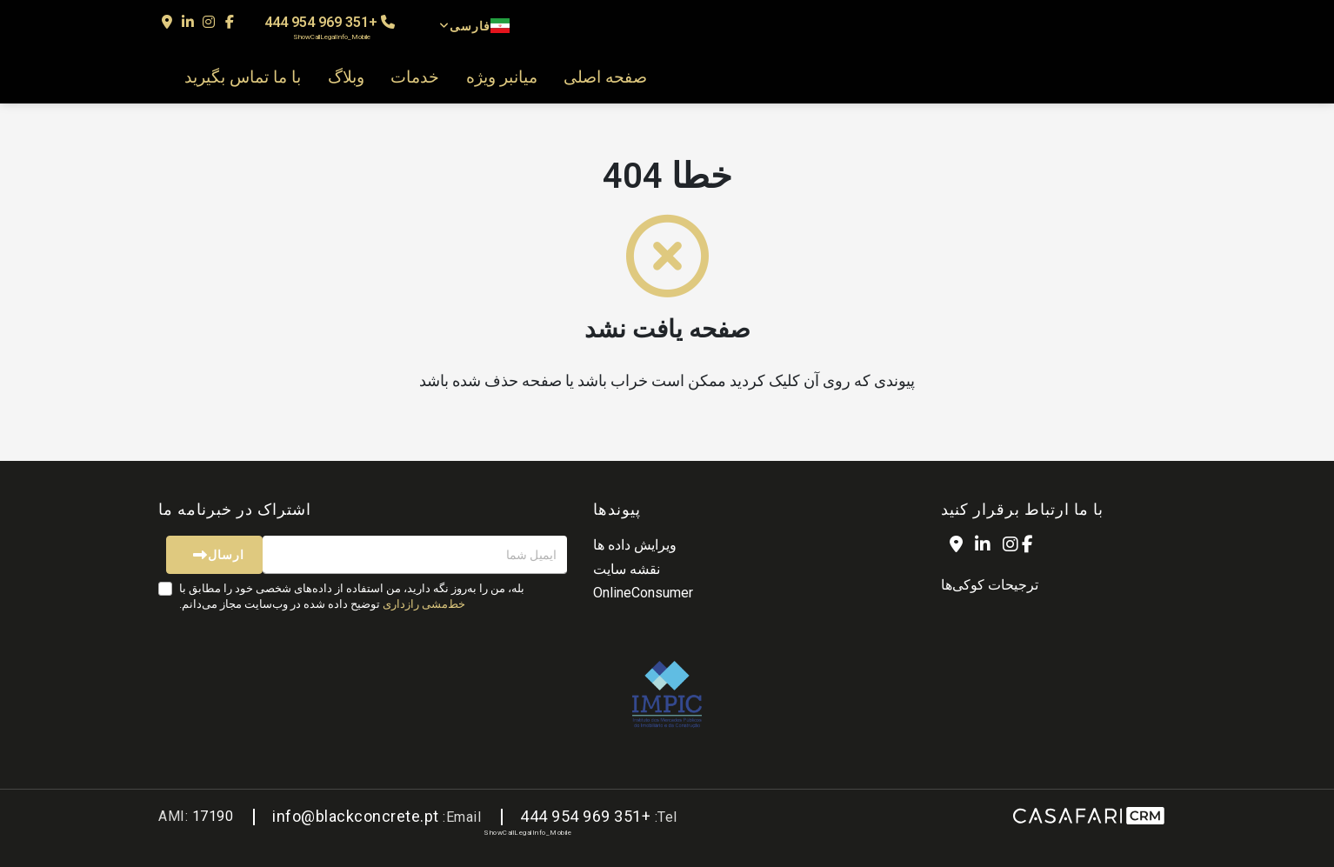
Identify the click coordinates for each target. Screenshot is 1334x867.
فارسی (474, 25)
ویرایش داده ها (635, 545)
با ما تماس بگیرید (242, 77)
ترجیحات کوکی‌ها (989, 585)
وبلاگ (346, 77)
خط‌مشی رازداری (424, 603)
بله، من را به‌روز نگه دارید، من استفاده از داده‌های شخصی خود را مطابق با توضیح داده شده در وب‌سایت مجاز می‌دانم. (351, 596)
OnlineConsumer (643, 592)
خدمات (414, 77)
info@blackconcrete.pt (355, 816)
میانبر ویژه (501, 77)
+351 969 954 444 (329, 27)
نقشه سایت (626, 569)
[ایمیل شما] (415, 555)
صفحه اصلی (605, 77)
